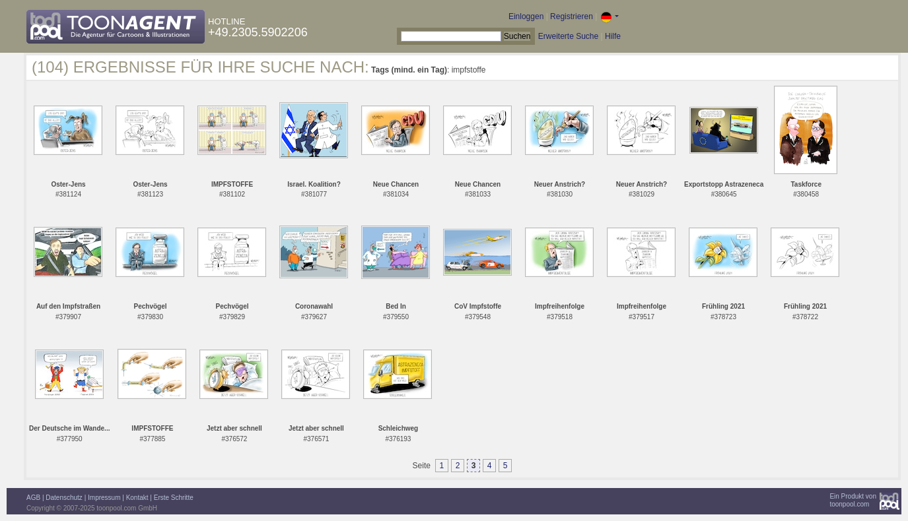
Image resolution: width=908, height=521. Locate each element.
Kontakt (137, 497)
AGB (33, 497)
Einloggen (525, 16)
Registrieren (571, 16)
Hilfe (613, 36)
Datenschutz (64, 497)
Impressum (104, 497)
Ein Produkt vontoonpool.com (852, 500)
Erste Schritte (173, 497)
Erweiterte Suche (568, 36)
